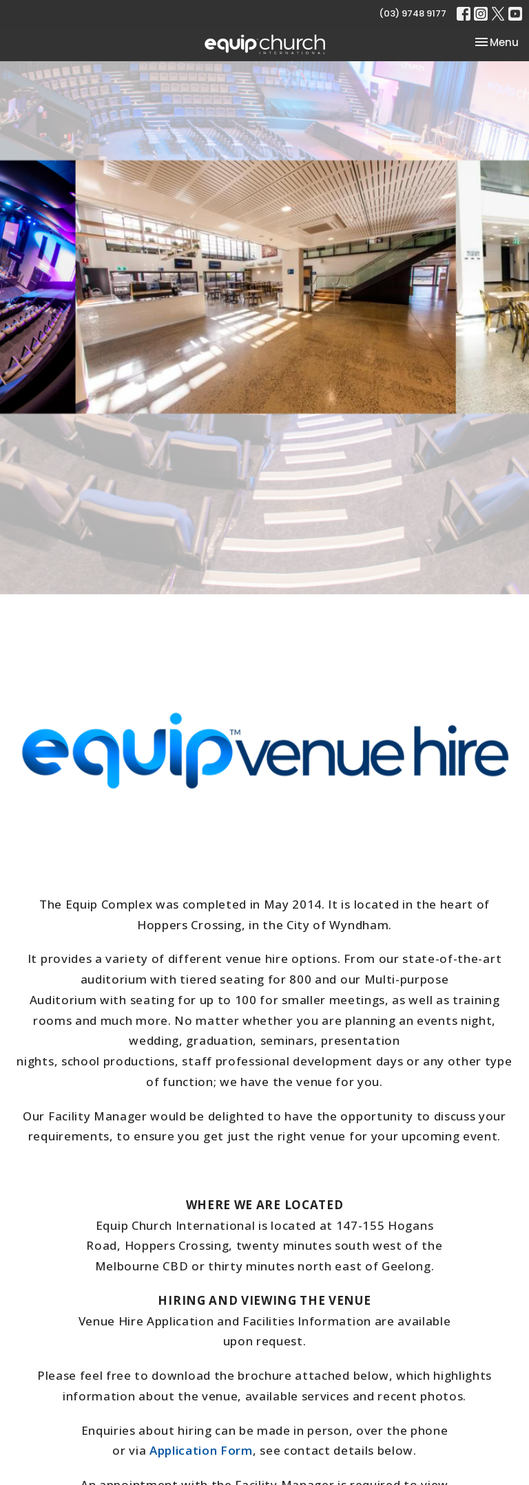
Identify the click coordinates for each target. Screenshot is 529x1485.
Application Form (201, 1450)
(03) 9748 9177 (412, 13)
